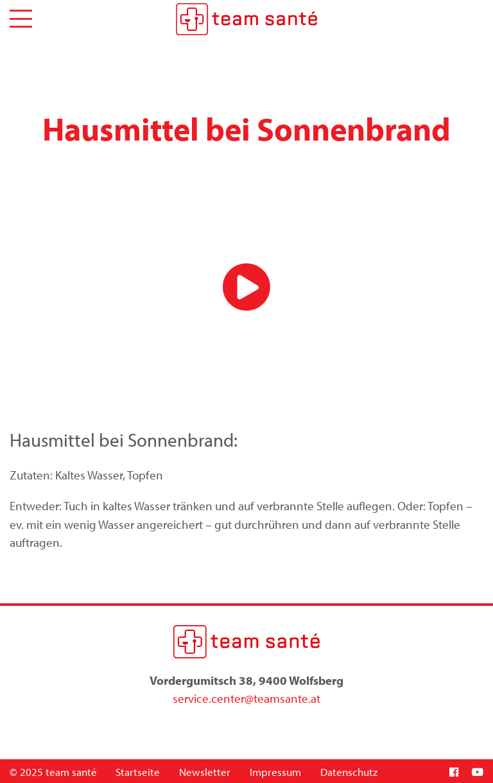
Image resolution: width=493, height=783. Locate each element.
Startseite (138, 772)
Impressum (275, 772)
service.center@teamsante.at (246, 698)
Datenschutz (348, 772)
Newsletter (204, 772)
